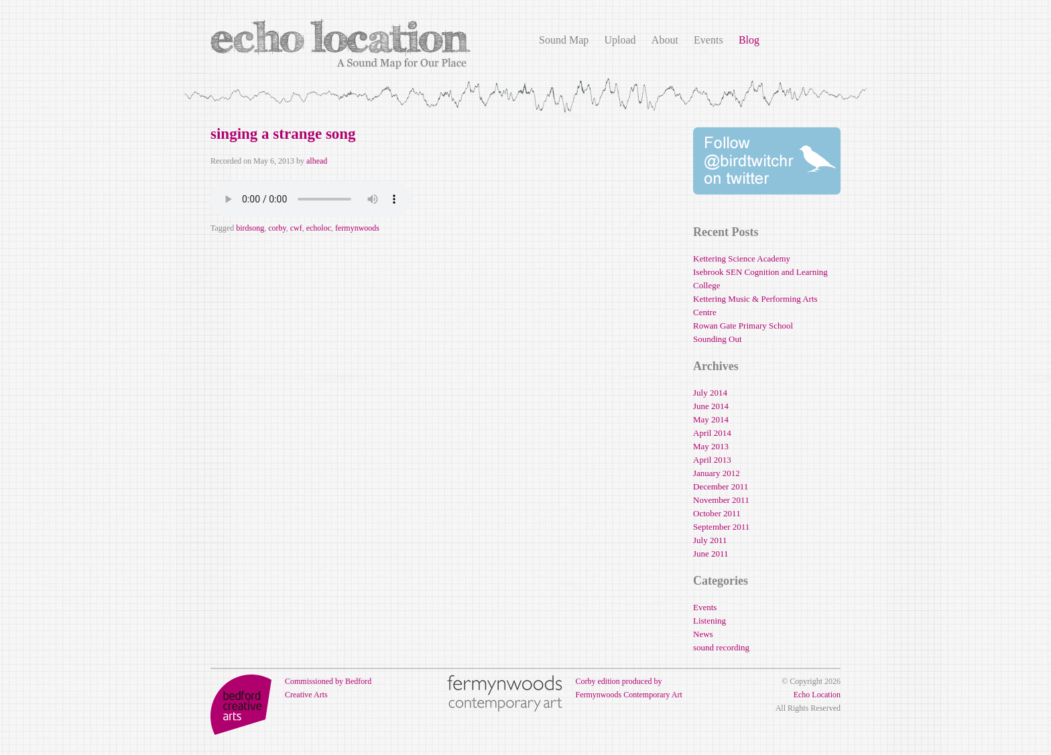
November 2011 (721, 500)
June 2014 (711, 406)
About (665, 40)
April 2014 (712, 433)
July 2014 (710, 393)
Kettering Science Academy (741, 258)
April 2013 (712, 460)
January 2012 (716, 473)
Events (708, 40)
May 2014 (711, 419)
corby (277, 228)
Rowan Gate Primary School (743, 326)
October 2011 (717, 513)
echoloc (318, 228)
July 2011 (710, 540)
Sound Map (564, 40)
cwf (296, 228)
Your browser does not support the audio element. (311, 199)
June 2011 (711, 553)
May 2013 (711, 446)
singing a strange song (283, 133)
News (703, 634)
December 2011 (720, 486)
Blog (749, 40)
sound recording (721, 647)
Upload (619, 40)
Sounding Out (717, 339)
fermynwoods (357, 228)
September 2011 (721, 527)
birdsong (250, 228)
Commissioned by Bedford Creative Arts (290, 688)
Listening (709, 621)
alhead (316, 161)
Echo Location (817, 694)
